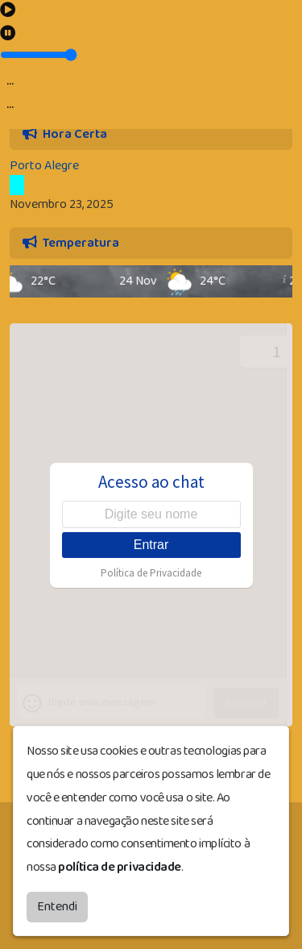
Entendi (57, 907)
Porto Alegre (44, 166)
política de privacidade (119, 867)
